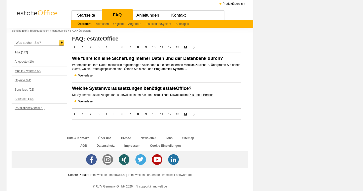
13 (177, 47)
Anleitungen (147, 15)
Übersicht (84, 24)
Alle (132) (21, 52)
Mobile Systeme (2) (28, 71)
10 (153, 47)
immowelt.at (118, 175)
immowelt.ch (136, 175)
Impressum (132, 145)
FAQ (117, 15)
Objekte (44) (23, 80)
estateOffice (59, 30)
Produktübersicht (234, 4)
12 (169, 47)
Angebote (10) (24, 61)
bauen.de (153, 175)
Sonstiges (182, 24)
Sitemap (188, 138)
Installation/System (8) (30, 108)
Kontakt (178, 15)
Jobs (169, 138)
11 (161, 47)
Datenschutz (106, 145)
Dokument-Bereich (201, 95)
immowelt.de (98, 175)
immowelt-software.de (177, 175)
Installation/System (158, 24)
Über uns (105, 138)
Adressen (102, 24)
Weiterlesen (86, 75)
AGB (83, 145)
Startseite (86, 15)
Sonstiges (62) (24, 89)
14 (185, 47)
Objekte (118, 24)
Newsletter (148, 138)
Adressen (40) (24, 99)
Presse (126, 138)
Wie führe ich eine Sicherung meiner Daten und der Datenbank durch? (147, 58)
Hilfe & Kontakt (78, 138)
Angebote (134, 24)
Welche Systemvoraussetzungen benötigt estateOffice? (132, 88)
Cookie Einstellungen (165, 145)
